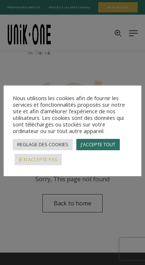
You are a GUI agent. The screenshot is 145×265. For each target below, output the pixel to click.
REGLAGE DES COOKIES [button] (42, 144)
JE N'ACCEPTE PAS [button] (38, 159)
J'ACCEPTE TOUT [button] (98, 144)
